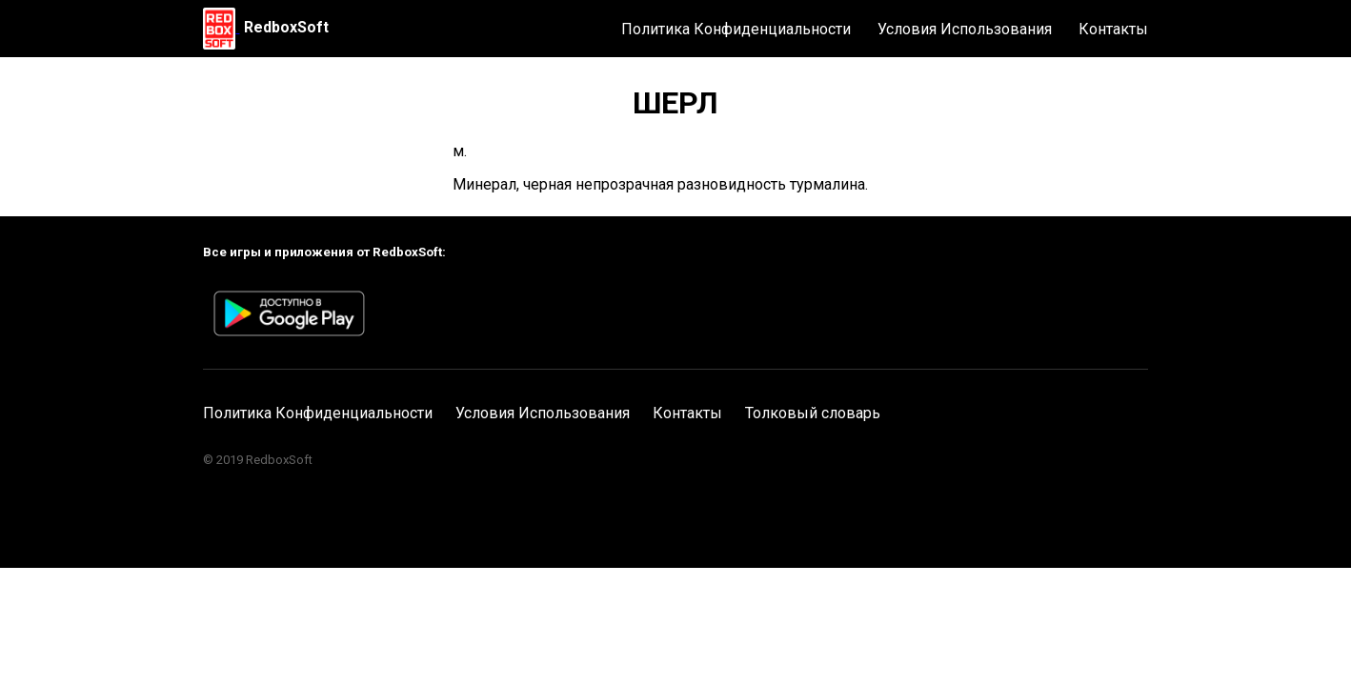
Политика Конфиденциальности (736, 29)
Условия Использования (964, 29)
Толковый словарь (812, 413)
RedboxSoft (286, 27)
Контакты (1113, 29)
